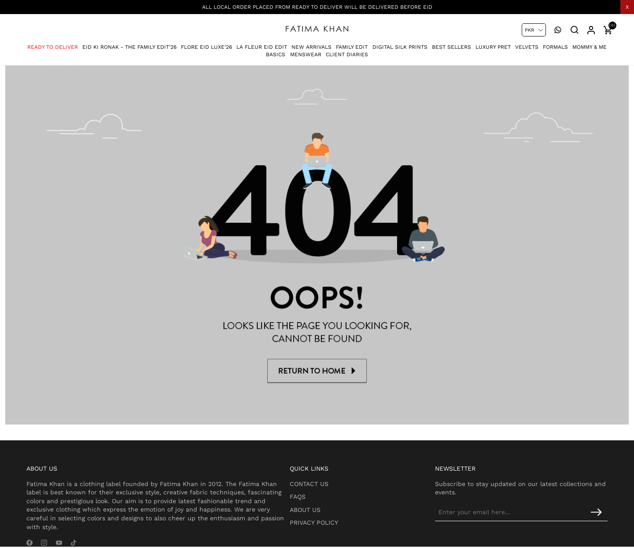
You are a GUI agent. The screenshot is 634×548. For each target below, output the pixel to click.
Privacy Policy (335, 508)
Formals (555, 43)
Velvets (526, 43)
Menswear (305, 51)
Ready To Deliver (52, 43)
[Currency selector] (534, 29)
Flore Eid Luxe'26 (206, 43)
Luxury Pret (493, 43)
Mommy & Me (589, 43)
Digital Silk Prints (400, 43)
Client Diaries (347, 51)
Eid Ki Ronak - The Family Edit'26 (129, 43)
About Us (326, 495)
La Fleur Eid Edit (261, 43)
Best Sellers (451, 43)
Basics (275, 51)
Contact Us (330, 469)
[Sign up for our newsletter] (535, 498)
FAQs (319, 482)
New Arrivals (311, 43)
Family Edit (352, 43)
